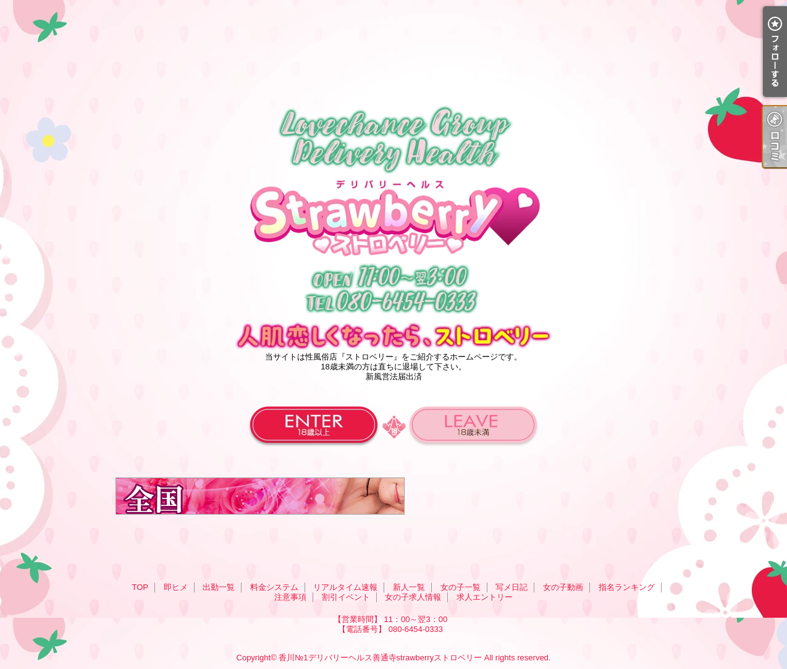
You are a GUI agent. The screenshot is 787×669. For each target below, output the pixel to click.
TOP (140, 587)
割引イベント (346, 597)
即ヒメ (176, 587)
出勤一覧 (219, 587)
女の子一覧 (460, 587)
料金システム (274, 587)
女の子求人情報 (413, 597)
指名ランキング (627, 587)
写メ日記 (511, 587)
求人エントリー (485, 597)
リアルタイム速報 (345, 587)
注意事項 (290, 597)
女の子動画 (563, 587)
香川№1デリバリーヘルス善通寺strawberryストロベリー (380, 657)
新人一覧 (409, 587)
